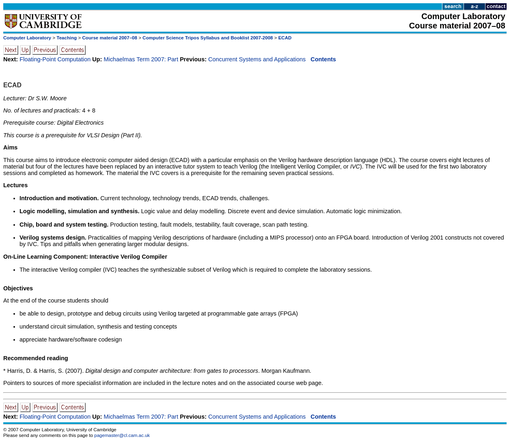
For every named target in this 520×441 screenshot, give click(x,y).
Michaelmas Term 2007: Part (141, 59)
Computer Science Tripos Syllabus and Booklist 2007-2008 (208, 37)
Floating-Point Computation (55, 59)
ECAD (285, 37)
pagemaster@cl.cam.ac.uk (122, 435)
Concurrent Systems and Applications (257, 59)
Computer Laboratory (27, 37)
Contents (323, 59)
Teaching (66, 37)
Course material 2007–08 (109, 37)
